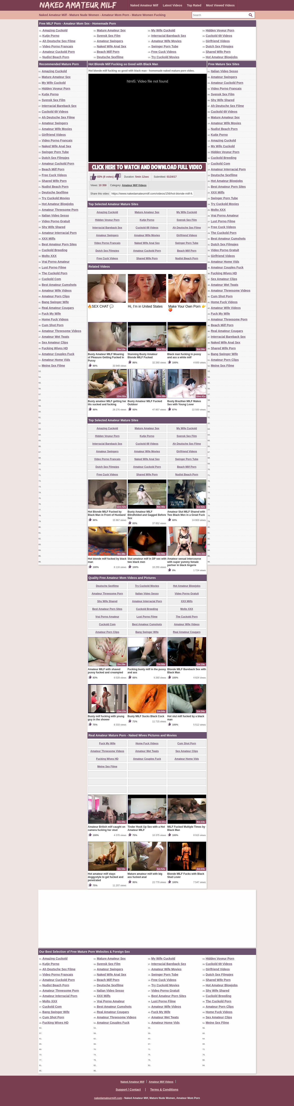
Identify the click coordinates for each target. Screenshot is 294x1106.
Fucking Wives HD (55, 348)
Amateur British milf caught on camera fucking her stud (106, 828)
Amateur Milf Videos (134, 185)
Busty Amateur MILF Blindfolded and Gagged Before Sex (147, 515)
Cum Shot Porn (53, 325)
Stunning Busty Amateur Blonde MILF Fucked (143, 356)
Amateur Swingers (110, 41)
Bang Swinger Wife (55, 302)
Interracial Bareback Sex (168, 35)
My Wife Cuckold (163, 30)
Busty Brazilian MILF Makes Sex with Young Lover (184, 403)
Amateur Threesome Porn (60, 209)
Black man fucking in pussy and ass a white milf (184, 356)
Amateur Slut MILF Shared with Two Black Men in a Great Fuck (186, 513)
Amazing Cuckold (54, 30)
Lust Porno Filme (54, 267)
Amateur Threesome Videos (61, 331)
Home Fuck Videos (55, 319)
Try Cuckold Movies (165, 57)
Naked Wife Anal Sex (111, 46)
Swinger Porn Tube (164, 46)
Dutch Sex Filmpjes (219, 46)
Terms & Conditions (164, 1089)
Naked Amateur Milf (144, 5)
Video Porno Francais (57, 46)
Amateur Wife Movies (166, 41)
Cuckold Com (51, 279)
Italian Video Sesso (55, 215)
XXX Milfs (49, 238)
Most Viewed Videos (220, 5)
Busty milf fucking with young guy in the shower (106, 718)
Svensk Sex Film (109, 35)
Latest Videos (172, 5)
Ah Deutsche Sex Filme (59, 41)
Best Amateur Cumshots (59, 284)
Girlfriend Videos (218, 41)
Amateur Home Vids (56, 359)
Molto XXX (49, 256)
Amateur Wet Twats (55, 336)
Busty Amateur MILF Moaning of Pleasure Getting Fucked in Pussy (106, 357)
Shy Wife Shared (53, 227)
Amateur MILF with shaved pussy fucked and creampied (105, 671)
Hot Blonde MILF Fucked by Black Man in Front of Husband (107, 513)
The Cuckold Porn (54, 273)
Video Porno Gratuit (56, 221)
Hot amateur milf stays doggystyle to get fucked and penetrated (105, 877)
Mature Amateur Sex (111, 30)
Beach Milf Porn (108, 51)
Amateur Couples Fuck (58, 354)
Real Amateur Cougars (58, 308)
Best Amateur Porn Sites (59, 244)
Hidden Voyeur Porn (220, 30)
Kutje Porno (50, 35)
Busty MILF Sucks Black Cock (146, 716)
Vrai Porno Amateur (56, 261)
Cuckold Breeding (54, 250)
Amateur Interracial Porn (59, 232)
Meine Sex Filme (53, 365)
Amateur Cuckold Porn (58, 51)
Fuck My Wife (51, 313)
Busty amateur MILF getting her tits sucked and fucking (107, 403)
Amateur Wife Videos (57, 290)
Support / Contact (128, 1089)
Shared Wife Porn (218, 51)
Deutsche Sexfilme (110, 57)
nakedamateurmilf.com (108, 1098)
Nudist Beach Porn (55, 57)
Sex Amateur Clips (55, 342)
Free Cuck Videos (163, 51)
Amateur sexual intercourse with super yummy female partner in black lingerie (184, 562)
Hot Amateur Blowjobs (222, 57)
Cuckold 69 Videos (219, 35)
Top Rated (194, 5)
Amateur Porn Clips (56, 296)
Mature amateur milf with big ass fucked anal (145, 875)
